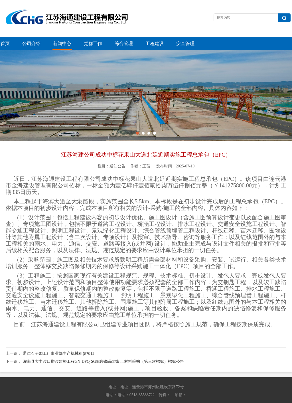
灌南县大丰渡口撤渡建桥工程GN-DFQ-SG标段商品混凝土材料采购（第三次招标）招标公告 (103, 349)
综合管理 (124, 43)
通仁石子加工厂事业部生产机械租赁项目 (59, 341)
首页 (5, 43)
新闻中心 (62, 43)
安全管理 (185, 43)
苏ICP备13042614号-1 (227, 397)
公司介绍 (31, 43)
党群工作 (93, 43)
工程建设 (154, 43)
